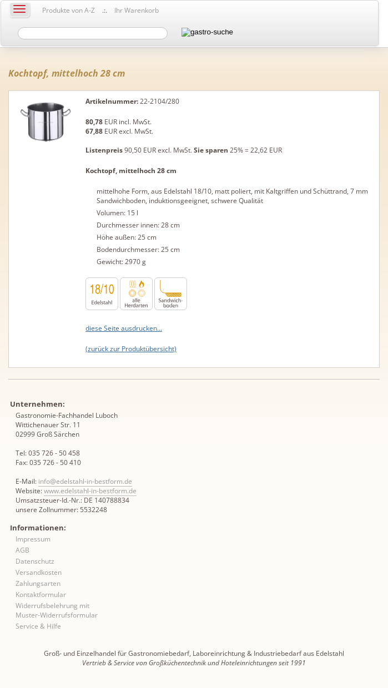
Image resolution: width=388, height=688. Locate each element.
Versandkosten (39, 572)
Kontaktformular (41, 594)
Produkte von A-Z (68, 10)
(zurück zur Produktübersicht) (131, 348)
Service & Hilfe (38, 626)
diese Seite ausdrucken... (123, 328)
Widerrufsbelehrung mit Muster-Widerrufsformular (57, 610)
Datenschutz (35, 561)
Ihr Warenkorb (136, 10)
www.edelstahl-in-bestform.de (90, 490)
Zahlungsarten (38, 583)
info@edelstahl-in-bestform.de (85, 481)
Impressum (33, 539)
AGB (22, 550)
